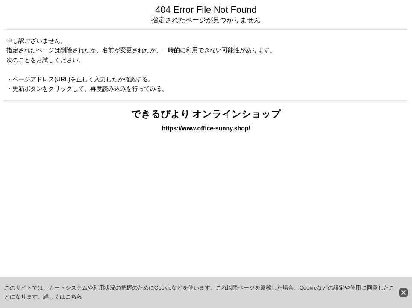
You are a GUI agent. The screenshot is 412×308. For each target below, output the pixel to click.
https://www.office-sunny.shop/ (206, 128)
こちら (73, 296)
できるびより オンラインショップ (206, 114)
